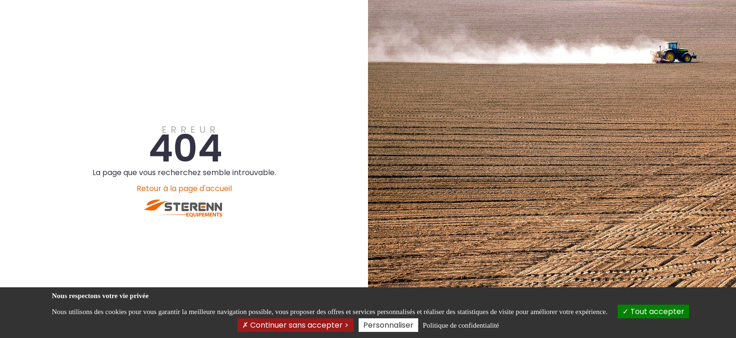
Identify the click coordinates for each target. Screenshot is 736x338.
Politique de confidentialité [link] (461, 325)
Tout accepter (653, 311)
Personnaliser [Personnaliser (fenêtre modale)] (388, 325)
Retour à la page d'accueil (184, 188)
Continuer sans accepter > (295, 325)
